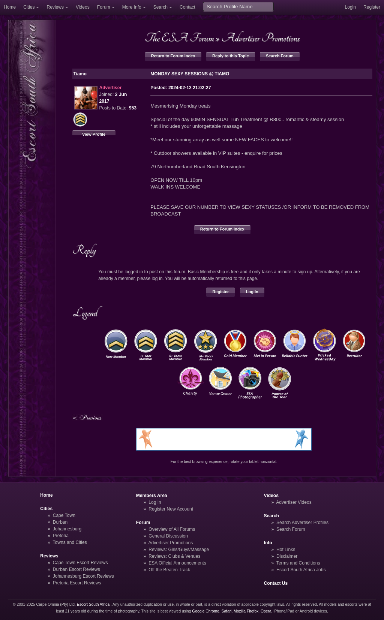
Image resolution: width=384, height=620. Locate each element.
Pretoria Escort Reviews (77, 583)
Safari (227, 611)
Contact (187, 7)
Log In (252, 291)
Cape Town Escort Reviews (80, 562)
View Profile (94, 134)
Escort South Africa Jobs (301, 569)
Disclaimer (286, 556)
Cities (28, 7)
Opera (266, 611)
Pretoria (61, 535)
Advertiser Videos (293, 502)
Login (350, 7)
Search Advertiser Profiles (302, 522)
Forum (103, 7)
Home (10, 7)
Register (371, 7)
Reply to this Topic (230, 56)
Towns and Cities (69, 542)
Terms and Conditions (298, 563)
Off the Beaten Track (169, 569)
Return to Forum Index (173, 56)
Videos (83, 7)
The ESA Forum (179, 38)
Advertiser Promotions (260, 38)
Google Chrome (205, 611)
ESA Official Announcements (177, 563)
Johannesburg (67, 529)
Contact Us (276, 583)
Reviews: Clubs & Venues (174, 556)
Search (160, 7)
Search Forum (280, 56)
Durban (60, 522)
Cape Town (64, 515)
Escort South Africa (93, 604)
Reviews (55, 7)
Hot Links (285, 549)
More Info (131, 7)
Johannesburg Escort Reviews (83, 576)
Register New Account (170, 509)
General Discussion (168, 536)
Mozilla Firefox (246, 611)
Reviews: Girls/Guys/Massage (178, 549)
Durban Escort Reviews (76, 569)
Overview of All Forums (171, 529)
